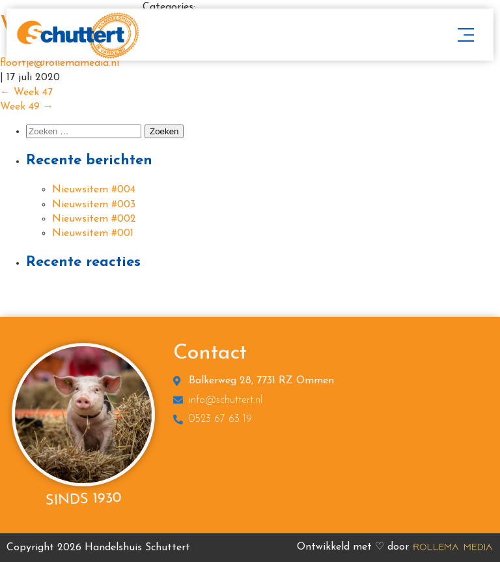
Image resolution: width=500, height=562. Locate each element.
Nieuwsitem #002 (94, 219)
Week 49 (26, 107)
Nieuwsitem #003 (93, 205)
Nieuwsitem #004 (93, 190)
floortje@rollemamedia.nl (59, 63)
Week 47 (26, 92)
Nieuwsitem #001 (92, 233)
